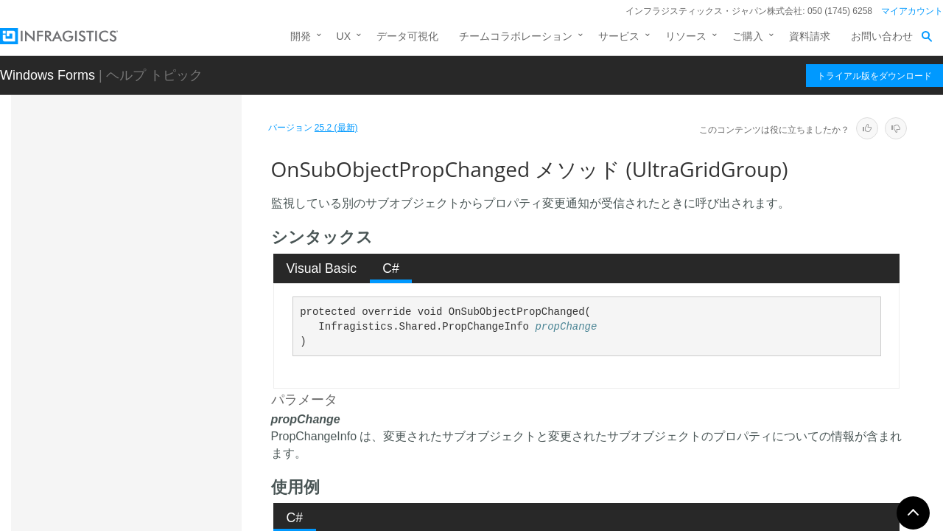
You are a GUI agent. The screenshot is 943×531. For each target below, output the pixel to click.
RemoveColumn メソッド (179, 401)
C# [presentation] (390, 268)
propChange (566, 327)
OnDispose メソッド (167, 335)
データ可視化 (407, 36)
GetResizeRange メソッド (176, 301)
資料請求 (809, 36)
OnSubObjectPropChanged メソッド (177, 368)
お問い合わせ (882, 36)
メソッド (127, 178)
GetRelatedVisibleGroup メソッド (177, 261)
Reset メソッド (155, 427)
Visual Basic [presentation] (322, 268)
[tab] (321, 268)
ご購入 (747, 36)
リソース (686, 36)
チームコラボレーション (515, 36)
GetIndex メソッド (163, 228)
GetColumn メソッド (168, 202)
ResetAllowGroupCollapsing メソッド (178, 460)
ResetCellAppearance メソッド (177, 500)
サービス (618, 36)
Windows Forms (47, 75)
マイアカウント (912, 11)
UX (344, 36)
